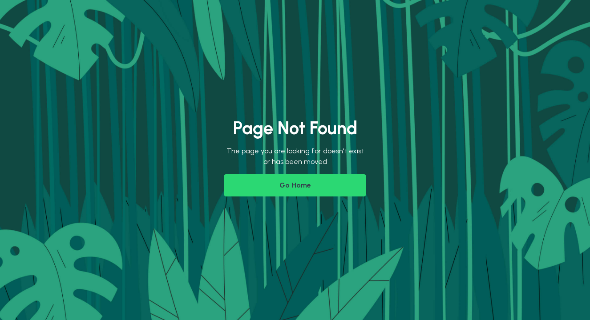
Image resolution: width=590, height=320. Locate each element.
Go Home (295, 185)
